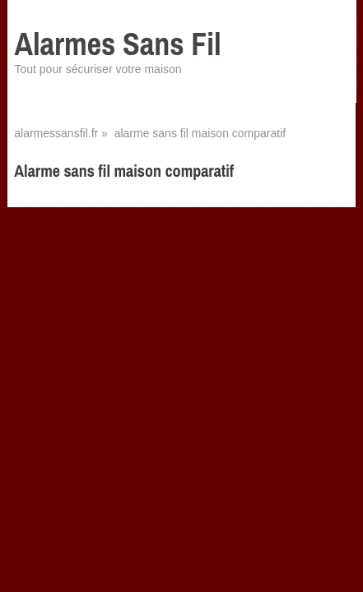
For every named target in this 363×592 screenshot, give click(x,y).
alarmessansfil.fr (56, 133)
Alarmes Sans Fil (117, 44)
